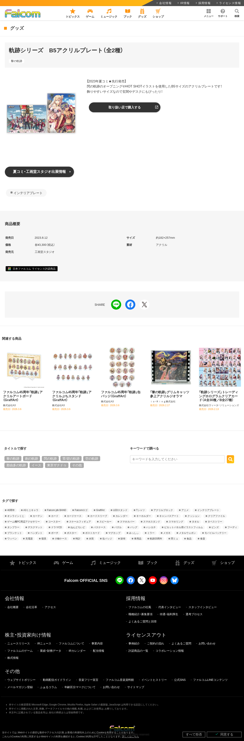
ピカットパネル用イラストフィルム (183, 527)
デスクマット (35, 527)
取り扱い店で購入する (124, 107)
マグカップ (114, 533)
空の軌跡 (91, 458)
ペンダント (36, 533)
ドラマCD (56, 527)
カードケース (74, 516)
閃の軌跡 (50, 458)
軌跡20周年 (156, 538)
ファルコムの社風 (139, 607)
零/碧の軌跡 (70, 458)
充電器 (29, 538)
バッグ (133, 527)
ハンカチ (151, 527)
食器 (202, 538)
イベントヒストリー (154, 679)
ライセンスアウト (146, 635)
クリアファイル (216, 516)
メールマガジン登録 (20, 687)
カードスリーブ (98, 516)
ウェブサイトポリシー (21, 679)
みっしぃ (134, 533)
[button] (209, 13)
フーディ (232, 527)
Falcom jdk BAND (56, 510)
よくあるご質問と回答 (142, 621)
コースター (54, 521)
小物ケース (61, 538)
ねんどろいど (77, 527)
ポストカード (92, 533)
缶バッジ (107, 538)
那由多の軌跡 (16, 465)
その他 (77, 465)
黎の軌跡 (16, 61)
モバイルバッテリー (215, 533)
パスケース (100, 527)
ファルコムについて (71, 643)
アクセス (50, 607)
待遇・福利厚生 (169, 614)
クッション (193, 516)
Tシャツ (140, 510)
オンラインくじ (15, 516)
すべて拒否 (194, 734)
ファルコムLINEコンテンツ (210, 679)
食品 (189, 538)
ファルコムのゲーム (20, 650)
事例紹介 (134, 643)
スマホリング (176, 521)
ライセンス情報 (228, 3)
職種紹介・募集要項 (140, 614)
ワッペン (12, 538)
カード (54, 516)
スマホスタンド (151, 521)
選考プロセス (194, 614)
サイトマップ (135, 687)
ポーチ (54, 533)
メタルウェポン (187, 533)
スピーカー (105, 521)
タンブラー (13, 527)
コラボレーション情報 (170, 650)
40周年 (11, 510)
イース (36, 465)
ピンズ (215, 527)
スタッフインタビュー (202, 607)
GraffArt (100, 510)
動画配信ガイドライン (57, 679)
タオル (195, 521)
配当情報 (98, 650)
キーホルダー (143, 516)
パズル (118, 527)
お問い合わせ (207, 643)
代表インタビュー (169, 607)
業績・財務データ (50, 650)
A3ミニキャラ (31, 510)
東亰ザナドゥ (56, 465)
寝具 (43, 538)
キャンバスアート (169, 516)
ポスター (72, 533)
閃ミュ (174, 538)
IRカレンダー (77, 650)
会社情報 (164, 3)
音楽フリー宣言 (88, 679)
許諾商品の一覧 (138, 650)
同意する (224, 734)
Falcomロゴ (81, 510)
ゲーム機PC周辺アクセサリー (23, 521)
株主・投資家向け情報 (28, 635)
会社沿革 (31, 607)
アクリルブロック (163, 510)
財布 (123, 538)
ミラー (151, 533)
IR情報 (183, 3)
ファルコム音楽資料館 (120, 679)
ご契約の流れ (155, 643)
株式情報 (13, 657)
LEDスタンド (120, 510)
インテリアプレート (28, 193)
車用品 (137, 538)
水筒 (91, 538)
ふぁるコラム (48, 687)
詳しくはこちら (130, 736)
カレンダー (122, 516)
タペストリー (215, 521)
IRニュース (44, 643)
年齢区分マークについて (80, 687)
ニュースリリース (18, 643)
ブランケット (14, 533)
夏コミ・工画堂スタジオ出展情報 (39, 172)
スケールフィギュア (80, 521)
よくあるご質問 (181, 643)
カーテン (37, 516)
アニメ (185, 510)
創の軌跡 (31, 458)
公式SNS (180, 679)
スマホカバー (127, 521)
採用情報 (203, 3)
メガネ (166, 533)
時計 (78, 538)
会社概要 (13, 607)
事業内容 (97, 643)
